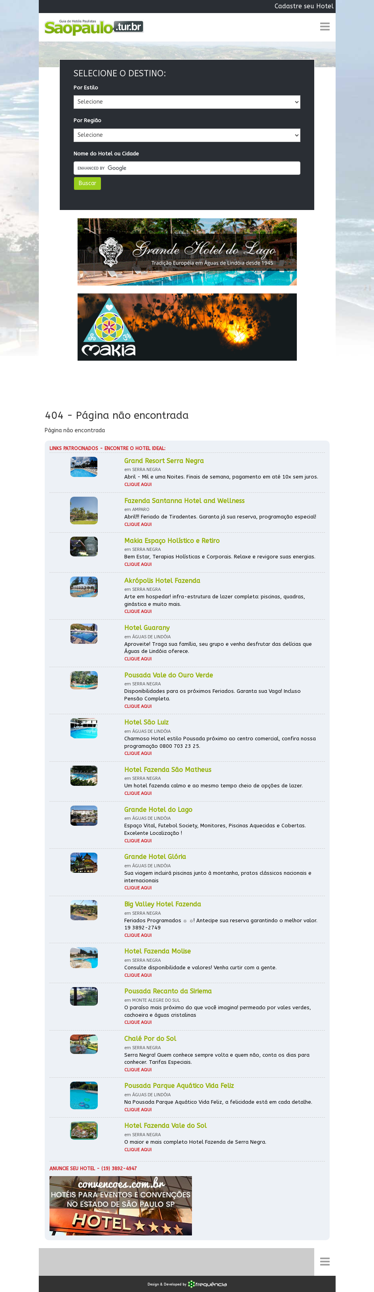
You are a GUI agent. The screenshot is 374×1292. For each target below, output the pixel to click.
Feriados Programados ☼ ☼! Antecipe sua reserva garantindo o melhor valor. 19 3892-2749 (221, 924)
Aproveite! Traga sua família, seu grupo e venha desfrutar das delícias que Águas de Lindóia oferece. (218, 648)
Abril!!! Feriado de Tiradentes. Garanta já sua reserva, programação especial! (220, 517)
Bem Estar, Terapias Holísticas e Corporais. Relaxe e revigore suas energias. (219, 557)
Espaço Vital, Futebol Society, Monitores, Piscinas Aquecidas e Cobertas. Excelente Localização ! (215, 829)
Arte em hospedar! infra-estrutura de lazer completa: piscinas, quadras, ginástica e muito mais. (214, 600)
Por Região (87, 120)
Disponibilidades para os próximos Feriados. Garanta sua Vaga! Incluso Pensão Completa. (212, 695)
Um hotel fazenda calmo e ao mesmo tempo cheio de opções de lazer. (213, 786)
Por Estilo (86, 88)
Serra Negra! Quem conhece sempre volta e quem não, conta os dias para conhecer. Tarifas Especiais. (216, 1058)
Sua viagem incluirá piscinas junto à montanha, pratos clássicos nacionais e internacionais (217, 876)
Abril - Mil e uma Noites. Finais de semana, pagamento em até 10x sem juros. (221, 477)
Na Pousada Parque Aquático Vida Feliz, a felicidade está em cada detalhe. (218, 1102)
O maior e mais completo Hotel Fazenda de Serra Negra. (195, 1142)
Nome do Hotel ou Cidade (106, 154)
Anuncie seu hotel (72, 1168)
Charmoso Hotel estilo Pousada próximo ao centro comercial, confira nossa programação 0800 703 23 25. (220, 742)
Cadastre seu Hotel (304, 6)
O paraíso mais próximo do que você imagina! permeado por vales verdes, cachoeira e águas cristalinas (217, 1011)
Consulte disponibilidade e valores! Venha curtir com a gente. (200, 967)
